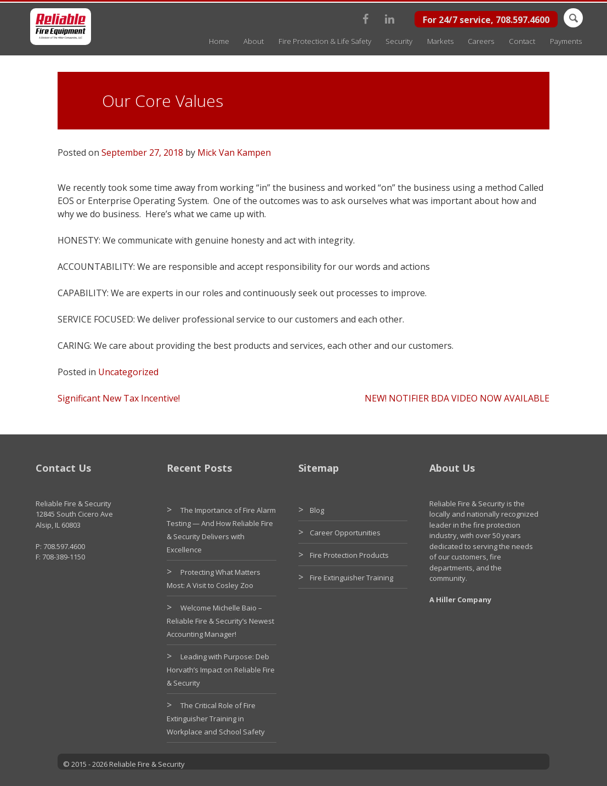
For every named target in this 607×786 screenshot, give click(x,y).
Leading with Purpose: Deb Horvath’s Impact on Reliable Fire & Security (221, 670)
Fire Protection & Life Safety (325, 41)
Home (219, 41)
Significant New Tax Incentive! (119, 398)
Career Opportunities (345, 533)
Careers (481, 41)
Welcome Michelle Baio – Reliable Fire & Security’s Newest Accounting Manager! (220, 621)
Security (398, 41)
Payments (566, 41)
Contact (522, 41)
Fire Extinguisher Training (351, 578)
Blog (317, 510)
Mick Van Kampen (234, 152)
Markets (440, 41)
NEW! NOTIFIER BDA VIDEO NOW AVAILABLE (457, 398)
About (253, 41)
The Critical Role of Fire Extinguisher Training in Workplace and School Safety (216, 718)
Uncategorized (128, 372)
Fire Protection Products (349, 555)
